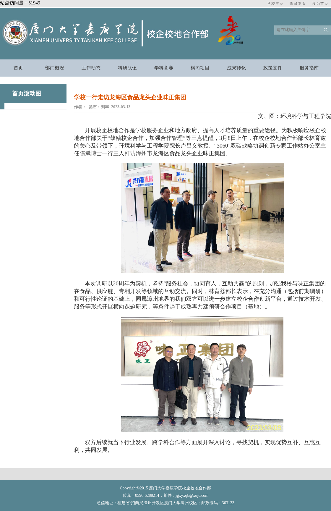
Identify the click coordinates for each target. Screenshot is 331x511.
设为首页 (320, 3)
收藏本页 (298, 3)
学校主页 (275, 3)
